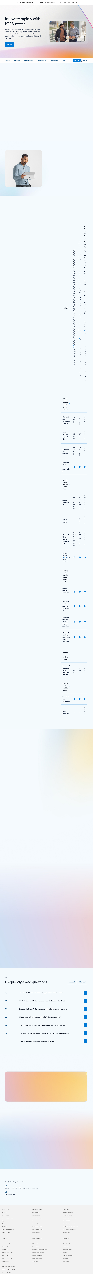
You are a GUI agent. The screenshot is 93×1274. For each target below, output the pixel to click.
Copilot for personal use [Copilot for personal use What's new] (7, 1223)
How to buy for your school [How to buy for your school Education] (68, 1223)
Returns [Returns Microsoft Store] (34, 1221)
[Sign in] (84, 60)
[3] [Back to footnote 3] (6, 1191)
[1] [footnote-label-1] (6, 1179)
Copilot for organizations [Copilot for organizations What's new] (7, 1221)
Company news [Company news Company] (66, 1246)
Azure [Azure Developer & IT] (33, 1241)
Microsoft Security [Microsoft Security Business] (6, 1243)
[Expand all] (71, 982)
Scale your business (63, 2)
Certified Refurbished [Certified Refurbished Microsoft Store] (37, 1226)
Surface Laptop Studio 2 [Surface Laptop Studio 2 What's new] (7, 1218)
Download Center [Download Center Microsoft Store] (36, 1215)
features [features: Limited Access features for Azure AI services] (65, 557)
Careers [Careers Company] (64, 1241)
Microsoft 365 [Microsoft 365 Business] (5, 1249)
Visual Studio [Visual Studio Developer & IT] (35, 1261)
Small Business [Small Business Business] (5, 1261)
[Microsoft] (8, 2)
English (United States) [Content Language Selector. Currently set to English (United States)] (10, 1266)
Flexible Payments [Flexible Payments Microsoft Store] (36, 1232)
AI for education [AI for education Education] (66, 1232)
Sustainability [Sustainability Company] (66, 1261)
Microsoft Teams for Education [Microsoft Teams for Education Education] (69, 1218)
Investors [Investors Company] (65, 1252)
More (73, 2)
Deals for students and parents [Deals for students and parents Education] (69, 1229)
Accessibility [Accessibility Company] (65, 1258)
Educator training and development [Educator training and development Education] (70, 1226)
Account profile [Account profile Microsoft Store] (35, 1212)
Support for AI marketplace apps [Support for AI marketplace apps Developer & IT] (39, 1249)
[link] (7, 61)
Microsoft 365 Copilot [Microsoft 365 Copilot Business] (7, 1258)
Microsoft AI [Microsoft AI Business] (5, 1241)
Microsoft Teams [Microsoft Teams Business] (6, 1255)
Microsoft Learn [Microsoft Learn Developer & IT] (35, 1246)
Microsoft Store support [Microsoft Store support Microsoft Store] (37, 1218)
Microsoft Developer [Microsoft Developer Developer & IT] (36, 1243)
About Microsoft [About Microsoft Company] (66, 1243)
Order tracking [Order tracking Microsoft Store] (35, 1223)
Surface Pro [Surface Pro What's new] (4, 1212)
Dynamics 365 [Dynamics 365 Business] (5, 1246)
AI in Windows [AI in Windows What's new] (5, 1226)
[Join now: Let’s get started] (9, 44)
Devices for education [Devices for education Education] (67, 1215)
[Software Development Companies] (30, 2)
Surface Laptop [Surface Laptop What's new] (5, 1215)
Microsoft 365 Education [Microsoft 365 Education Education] (68, 1221)
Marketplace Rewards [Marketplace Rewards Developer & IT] (37, 1258)
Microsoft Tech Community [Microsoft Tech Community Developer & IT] (38, 1252)
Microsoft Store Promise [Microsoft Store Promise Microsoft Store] (37, 1229)
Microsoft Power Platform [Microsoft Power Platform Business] (7, 1252)
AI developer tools (50, 2)
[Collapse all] (82, 982)
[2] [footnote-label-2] (6, 1185)
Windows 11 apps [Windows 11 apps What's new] (6, 1232)
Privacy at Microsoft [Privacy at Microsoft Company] (67, 1249)
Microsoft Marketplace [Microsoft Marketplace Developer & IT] (37, 1255)
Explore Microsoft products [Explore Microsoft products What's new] (8, 1229)
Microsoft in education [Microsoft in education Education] (68, 1212)
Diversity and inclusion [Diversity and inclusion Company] (68, 1255)
